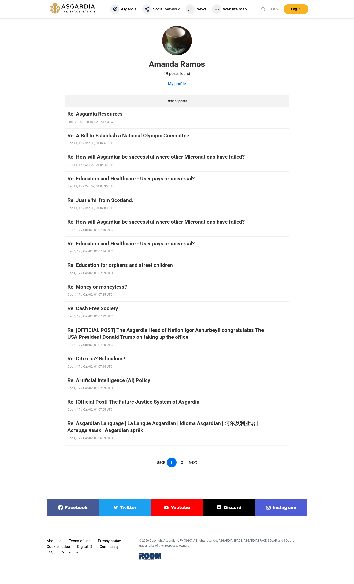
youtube (180, 507)
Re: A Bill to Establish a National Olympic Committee (128, 135)
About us (54, 541)
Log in (296, 10)
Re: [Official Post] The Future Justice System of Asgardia (133, 402)
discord (232, 507)
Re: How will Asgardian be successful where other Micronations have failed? (156, 157)
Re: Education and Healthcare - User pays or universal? (131, 179)
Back (161, 462)
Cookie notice (58, 546)
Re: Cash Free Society (92, 308)
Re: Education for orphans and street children (120, 265)
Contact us (70, 552)
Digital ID (84, 546)
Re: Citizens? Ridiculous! (96, 359)
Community (109, 546)
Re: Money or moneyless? (97, 287)
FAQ (50, 552)
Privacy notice (109, 541)
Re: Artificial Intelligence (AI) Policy (108, 380)
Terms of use (79, 541)
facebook (76, 507)
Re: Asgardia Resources (95, 114)
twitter (128, 507)
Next (193, 462)
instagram (284, 507)
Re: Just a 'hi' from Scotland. (100, 200)
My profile (177, 83)
